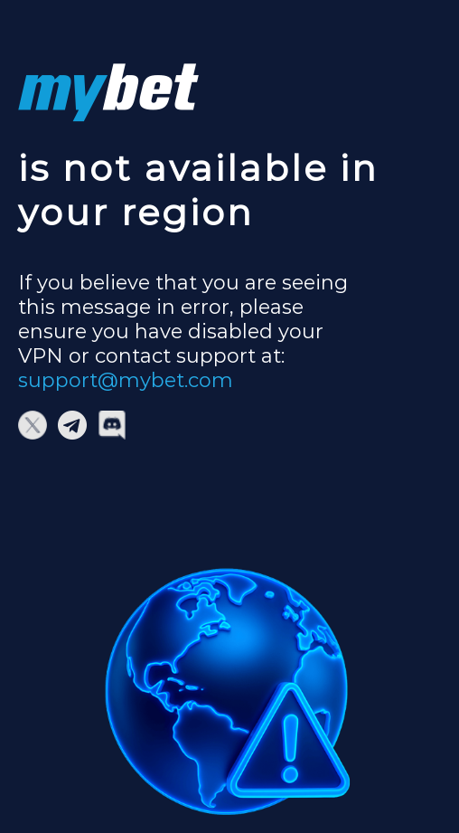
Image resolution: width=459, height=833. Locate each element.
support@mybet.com (125, 380)
